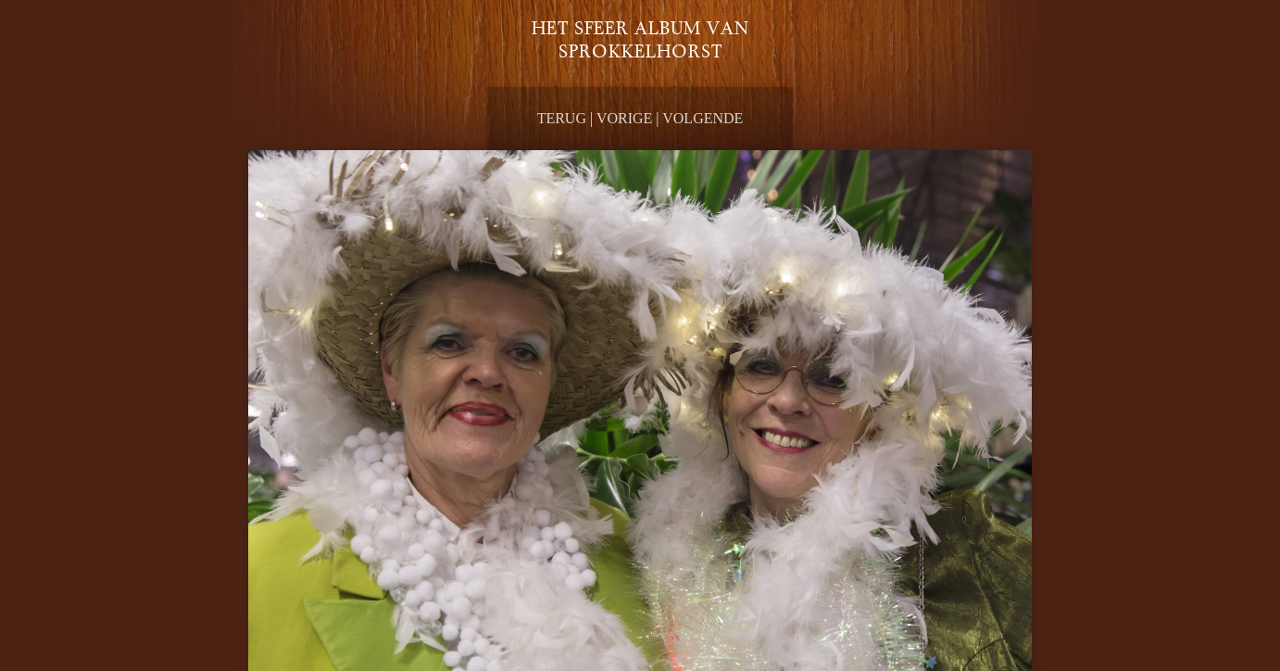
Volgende (702, 118)
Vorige (624, 118)
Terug (561, 118)
